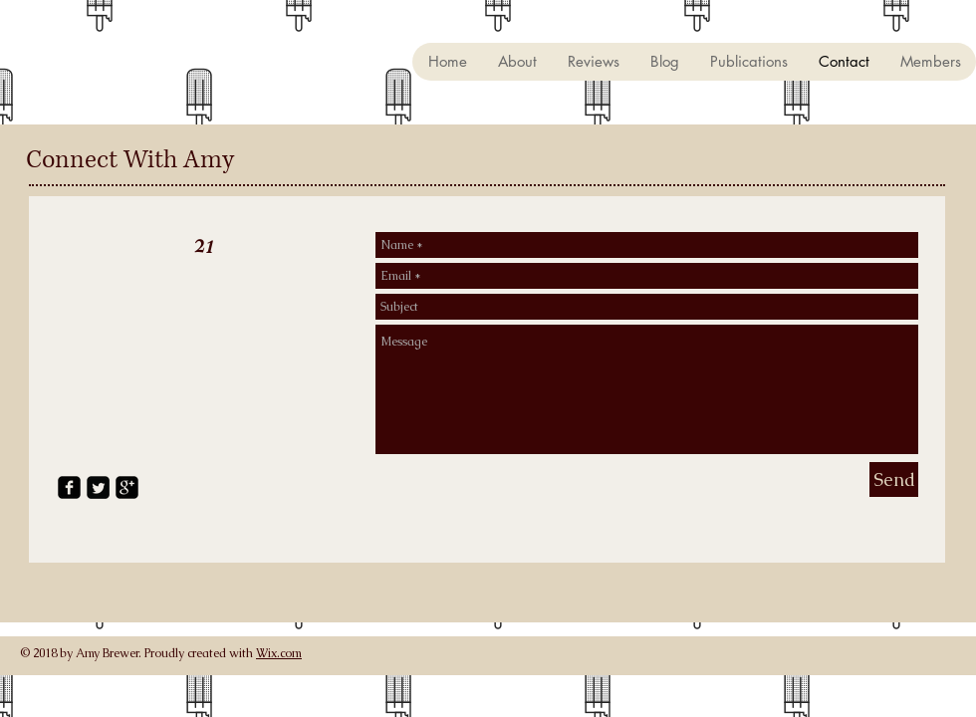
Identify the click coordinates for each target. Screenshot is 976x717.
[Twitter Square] (98, 487)
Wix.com (279, 653)
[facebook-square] (69, 487)
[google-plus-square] (127, 487)
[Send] (893, 479)
